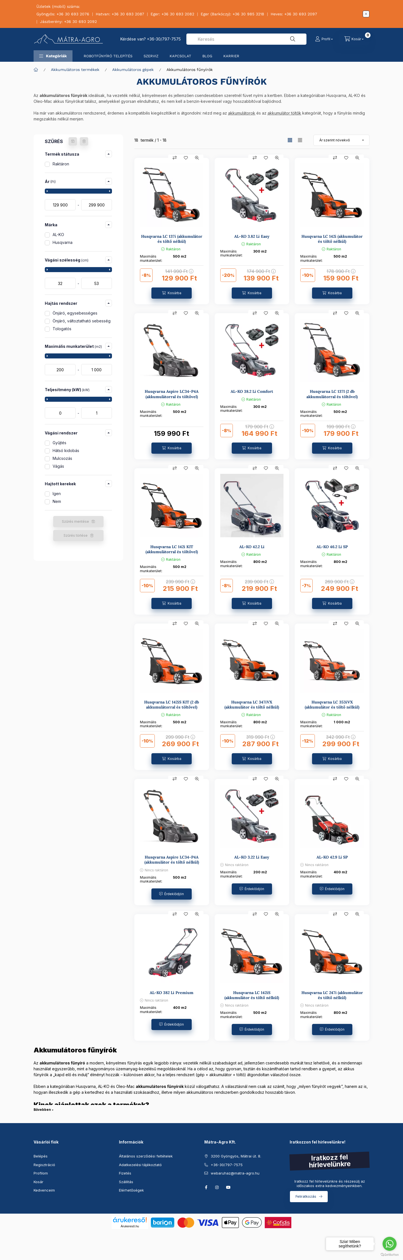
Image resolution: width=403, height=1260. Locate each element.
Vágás (58, 466)
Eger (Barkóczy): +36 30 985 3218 (232, 14)
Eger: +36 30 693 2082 (172, 14)
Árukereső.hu (130, 1226)
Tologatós (62, 328)
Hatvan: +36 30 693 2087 (120, 14)
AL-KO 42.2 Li (251, 546)
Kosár (38, 1182)
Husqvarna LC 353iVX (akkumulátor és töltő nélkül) (332, 705)
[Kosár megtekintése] (354, 39)
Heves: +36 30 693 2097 (294, 14)
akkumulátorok (241, 113)
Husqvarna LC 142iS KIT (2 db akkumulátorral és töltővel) (171, 705)
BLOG (207, 56)
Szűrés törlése (76, 535)
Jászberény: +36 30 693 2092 (68, 21)
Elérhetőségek (131, 1190)
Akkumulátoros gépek (133, 69)
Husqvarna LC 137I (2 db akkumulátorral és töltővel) (332, 394)
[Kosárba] (171, 293)
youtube (228, 1187)
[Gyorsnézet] (197, 157)
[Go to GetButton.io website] (390, 1254)
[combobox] (246, 39)
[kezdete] (60, 204)
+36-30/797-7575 (164, 39)
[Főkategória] (36, 69)
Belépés (41, 1156)
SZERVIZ (151, 56)
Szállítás (126, 1182)
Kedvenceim (44, 1190)
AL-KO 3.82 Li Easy (252, 236)
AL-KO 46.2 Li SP (332, 546)
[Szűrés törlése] (84, 141)
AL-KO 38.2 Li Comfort (252, 391)
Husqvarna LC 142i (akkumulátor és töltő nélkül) (332, 239)
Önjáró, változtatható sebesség (82, 320)
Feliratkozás (306, 1196)
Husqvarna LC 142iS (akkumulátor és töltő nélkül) (251, 995)
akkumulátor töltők (284, 113)
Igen (57, 493)
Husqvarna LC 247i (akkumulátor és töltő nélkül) (332, 995)
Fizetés (125, 1173)
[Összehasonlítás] (174, 157)
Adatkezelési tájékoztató (140, 1164)
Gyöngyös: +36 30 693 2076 (62, 14)
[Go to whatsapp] (390, 1244)
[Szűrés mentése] (73, 141)
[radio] (300, 140)
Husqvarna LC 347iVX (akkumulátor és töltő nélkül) (251, 705)
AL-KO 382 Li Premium (171, 992)
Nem (57, 501)
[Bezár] (366, 14)
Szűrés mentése (75, 521)
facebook (206, 1187)
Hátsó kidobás (66, 450)
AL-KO (58, 234)
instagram (217, 1187)
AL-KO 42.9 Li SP (332, 857)
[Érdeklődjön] (171, 894)
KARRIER (231, 56)
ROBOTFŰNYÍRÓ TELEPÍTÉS (108, 56)
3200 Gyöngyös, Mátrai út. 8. (236, 1156)
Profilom (41, 1173)
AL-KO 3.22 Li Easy (251, 857)
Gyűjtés (59, 442)
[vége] (96, 204)
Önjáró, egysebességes (75, 313)
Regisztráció (44, 1164)
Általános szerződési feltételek (146, 1156)
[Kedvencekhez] (185, 157)
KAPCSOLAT (180, 56)
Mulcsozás (62, 458)
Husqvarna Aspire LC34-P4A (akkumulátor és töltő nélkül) (171, 860)
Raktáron (61, 163)
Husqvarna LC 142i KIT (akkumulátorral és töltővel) (172, 549)
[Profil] (324, 39)
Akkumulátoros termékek (75, 69)
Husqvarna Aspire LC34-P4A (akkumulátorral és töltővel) (171, 394)
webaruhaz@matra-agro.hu (235, 1173)
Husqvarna (62, 242)
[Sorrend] (341, 140)
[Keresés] (293, 39)
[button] (53, 56)
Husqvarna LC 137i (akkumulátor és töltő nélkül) (171, 239)
